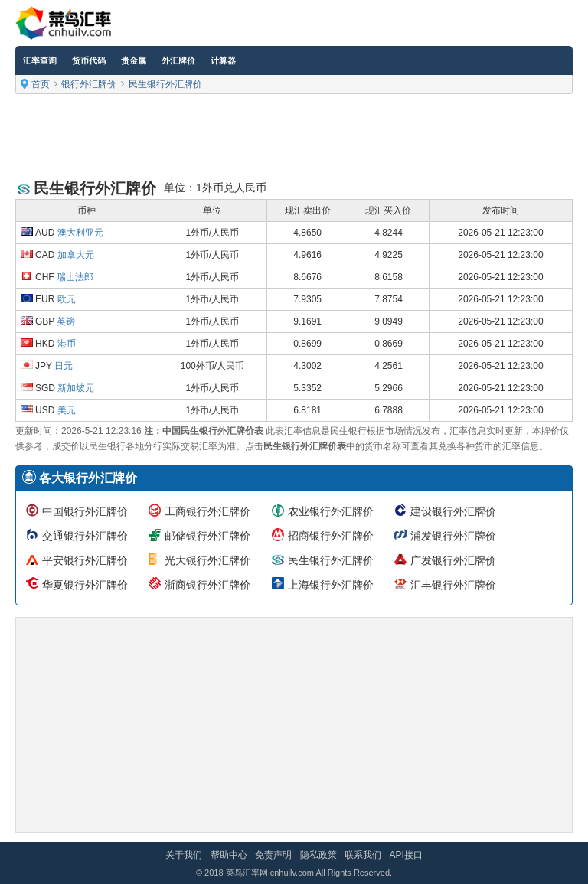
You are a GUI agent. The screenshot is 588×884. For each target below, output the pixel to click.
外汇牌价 (178, 60)
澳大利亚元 (80, 232)
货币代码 (89, 60)
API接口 (405, 855)
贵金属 (133, 60)
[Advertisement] (294, 137)
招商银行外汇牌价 (331, 536)
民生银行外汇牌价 (165, 84)
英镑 (66, 321)
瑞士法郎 (75, 277)
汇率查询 (40, 60)
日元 (63, 365)
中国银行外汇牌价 (85, 511)
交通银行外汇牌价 (85, 536)
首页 (40, 84)
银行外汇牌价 (88, 84)
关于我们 (183, 855)
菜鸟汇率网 (247, 872)
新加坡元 (75, 388)
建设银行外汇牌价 (453, 511)
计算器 (223, 60)
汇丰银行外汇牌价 (453, 585)
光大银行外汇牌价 (207, 560)
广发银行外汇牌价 (453, 560)
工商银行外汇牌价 (207, 511)
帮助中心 (229, 855)
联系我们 (363, 855)
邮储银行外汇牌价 (207, 536)
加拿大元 (75, 255)
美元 (66, 410)
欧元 (66, 299)
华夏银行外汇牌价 (85, 585)
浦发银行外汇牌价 (453, 536)
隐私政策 (318, 855)
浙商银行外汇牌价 (207, 585)
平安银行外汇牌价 (85, 560)
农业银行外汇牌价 (331, 511)
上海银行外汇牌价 (331, 585)
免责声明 (273, 855)
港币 (66, 343)
